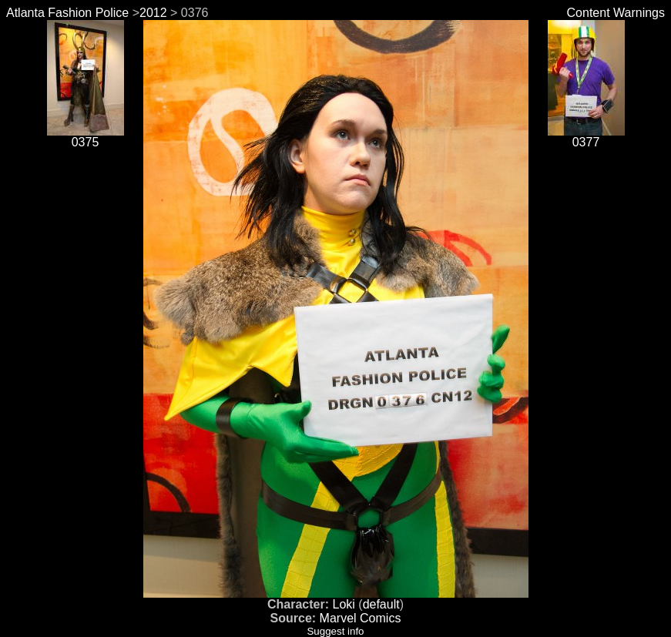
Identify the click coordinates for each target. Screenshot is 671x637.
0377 (586, 137)
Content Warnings (616, 12)
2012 (153, 12)
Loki (343, 604)
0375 (85, 137)
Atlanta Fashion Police (67, 12)
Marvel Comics (360, 618)
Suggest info (335, 631)
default (381, 604)
